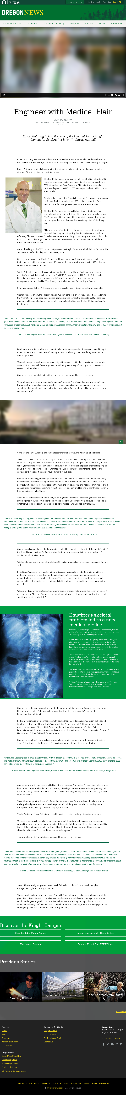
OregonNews (8, 1052)
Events (4, 1030)
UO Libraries (7, 1045)
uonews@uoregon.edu (111, 1038)
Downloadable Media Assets (30, 933)
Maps (4, 1034)
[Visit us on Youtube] (112, 1044)
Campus (5, 1027)
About (94, 1083)
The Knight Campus (30, 944)
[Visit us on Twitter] (107, 1044)
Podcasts (89, 23)
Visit (104, 2)
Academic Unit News (10, 1067)
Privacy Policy (76, 1083)
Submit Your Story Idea (11, 1056)
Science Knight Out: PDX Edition (95, 944)
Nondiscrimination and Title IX (45, 1083)
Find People (104, 1083)
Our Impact (33, 23)
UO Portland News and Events (14, 1071)
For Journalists (50, 1034)
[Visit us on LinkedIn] (121, 1044)
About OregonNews (10, 1063)
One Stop (91, 2)
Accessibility (64, 1083)
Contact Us (48, 1041)
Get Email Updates (9, 1059)
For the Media (117, 23)
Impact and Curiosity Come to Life (95, 933)
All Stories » (121, 1012)
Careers (87, 1083)
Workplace (74, 23)
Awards (102, 23)
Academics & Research (13, 23)
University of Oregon (55, 1088)
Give (109, 2)
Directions (6, 1038)
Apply (98, 2)
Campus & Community (54, 23)
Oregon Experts (50, 1030)
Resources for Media (53, 1027)
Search (115, 2)
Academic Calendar (10, 1041)
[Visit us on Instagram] (117, 1044)
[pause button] (121, 442)
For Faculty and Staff (52, 1038)
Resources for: (73, 2)
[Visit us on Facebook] (103, 1044)
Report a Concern (24, 1083)
